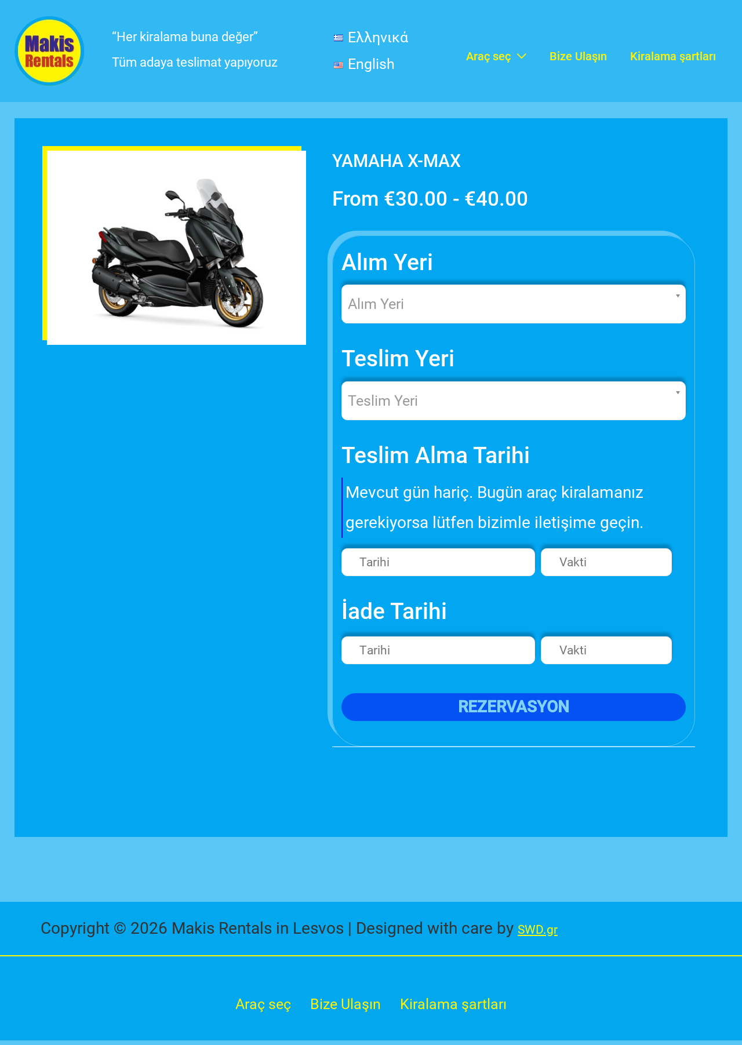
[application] (518, 51)
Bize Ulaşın (343, 1006)
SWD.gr (544, 928)
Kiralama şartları (458, 1006)
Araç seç (256, 1006)
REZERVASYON (513, 707)
